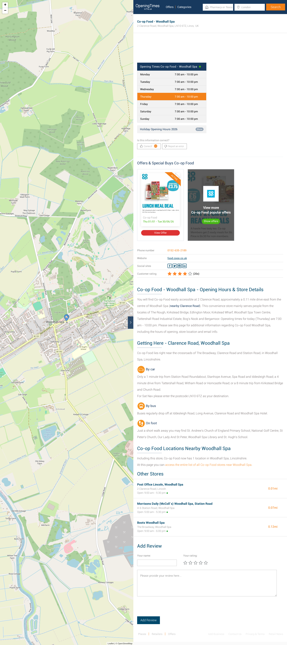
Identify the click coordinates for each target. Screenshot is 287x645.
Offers (170, 7)
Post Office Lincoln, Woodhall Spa (160, 484)
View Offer (160, 232)
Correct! (148, 146)
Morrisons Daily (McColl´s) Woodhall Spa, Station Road (174, 503)
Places (142, 634)
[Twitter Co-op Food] (174, 265)
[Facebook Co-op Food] (169, 265)
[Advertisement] (210, 50)
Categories (184, 7)
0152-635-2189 (176, 250)
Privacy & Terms (255, 634)
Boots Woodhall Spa (151, 522)
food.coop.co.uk (177, 258)
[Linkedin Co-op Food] (184, 265)
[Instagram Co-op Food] (179, 265)
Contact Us (234, 634)
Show (199, 129)
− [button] (5, 11)
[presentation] (166, 609)
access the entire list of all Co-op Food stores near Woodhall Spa (208, 465)
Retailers (157, 634)
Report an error (174, 146)
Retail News (276, 634)
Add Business (216, 634)
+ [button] (5, 5)
